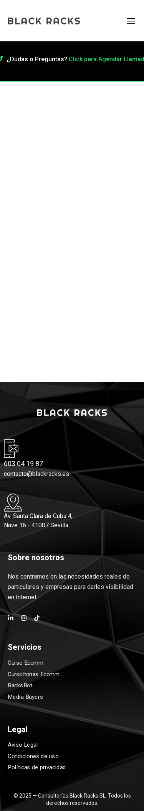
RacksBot (20, 685)
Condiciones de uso (33, 756)
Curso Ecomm (25, 662)
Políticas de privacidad (37, 767)
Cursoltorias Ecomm (33, 673)
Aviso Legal (23, 744)
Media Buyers (25, 696)
